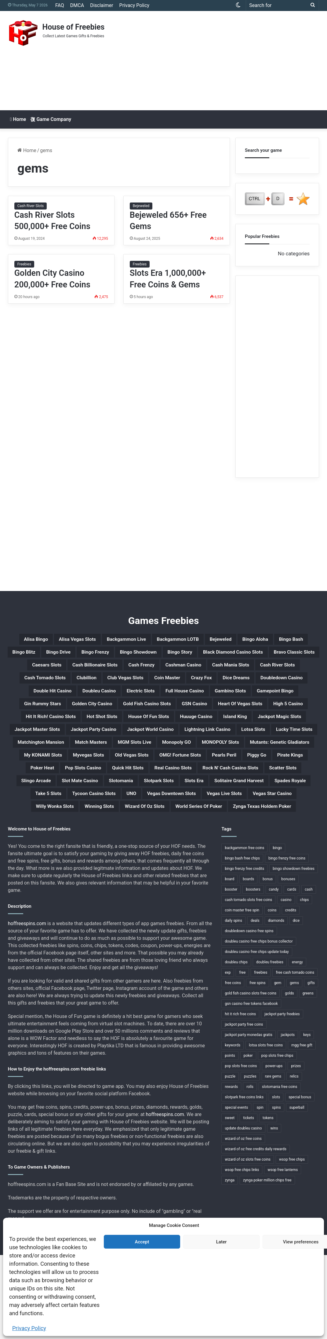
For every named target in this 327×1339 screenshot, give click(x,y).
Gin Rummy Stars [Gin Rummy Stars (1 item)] (150, 728)
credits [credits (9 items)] (290, 994)
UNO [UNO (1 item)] (284, 860)
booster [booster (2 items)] (231, 973)
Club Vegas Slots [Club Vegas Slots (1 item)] (149, 698)
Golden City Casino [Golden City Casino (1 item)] (212, 728)
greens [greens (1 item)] (308, 1077)
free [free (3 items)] (242, 1056)
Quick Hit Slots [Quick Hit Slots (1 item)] (97, 830)
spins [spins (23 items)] (276, 1191)
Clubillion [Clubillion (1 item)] (101, 698)
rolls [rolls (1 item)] (249, 1171)
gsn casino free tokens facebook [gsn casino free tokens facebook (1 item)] (251, 1087)
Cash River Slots (30, 206)
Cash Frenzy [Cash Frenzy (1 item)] (111, 684)
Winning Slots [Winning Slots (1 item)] (292, 874)
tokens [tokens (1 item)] (268, 1202)
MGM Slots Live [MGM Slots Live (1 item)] (231, 786)
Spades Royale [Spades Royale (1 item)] (132, 860)
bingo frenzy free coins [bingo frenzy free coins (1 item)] (286, 942)
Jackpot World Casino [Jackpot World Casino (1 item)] (142, 772)
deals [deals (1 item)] (255, 1004)
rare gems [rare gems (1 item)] (273, 1160)
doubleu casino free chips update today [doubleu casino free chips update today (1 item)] (257, 1036)
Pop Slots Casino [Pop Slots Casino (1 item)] (41, 830)
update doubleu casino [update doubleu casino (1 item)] (243, 1212)
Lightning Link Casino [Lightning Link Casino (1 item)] (213, 772)
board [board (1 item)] (229, 963)
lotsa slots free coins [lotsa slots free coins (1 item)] (266, 1129)
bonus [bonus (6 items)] (268, 963)
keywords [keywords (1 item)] (232, 1129)
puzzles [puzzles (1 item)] (250, 1160)
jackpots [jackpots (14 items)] (288, 1119)
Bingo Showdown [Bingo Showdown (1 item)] (274, 655)
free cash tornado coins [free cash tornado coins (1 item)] (295, 1056)
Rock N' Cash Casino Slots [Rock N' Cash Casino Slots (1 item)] (225, 830)
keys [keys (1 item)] (307, 1119)
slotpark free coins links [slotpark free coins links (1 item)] (244, 1181)
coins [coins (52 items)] (272, 994)
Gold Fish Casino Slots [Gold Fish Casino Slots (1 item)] (281, 728)
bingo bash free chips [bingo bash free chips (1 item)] (242, 942)
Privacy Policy (29, 1328)
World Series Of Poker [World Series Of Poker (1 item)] (152, 889)
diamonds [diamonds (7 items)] (276, 1004)
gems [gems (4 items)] (294, 1067)
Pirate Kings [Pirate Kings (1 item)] (243, 816)
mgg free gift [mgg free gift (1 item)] (301, 1129)
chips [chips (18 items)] (304, 984)
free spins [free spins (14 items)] (257, 1067)
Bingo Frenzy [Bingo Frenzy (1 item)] (220, 655)
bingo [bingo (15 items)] (277, 932)
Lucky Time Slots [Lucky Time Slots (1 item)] (48, 786)
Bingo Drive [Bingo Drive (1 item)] (175, 655)
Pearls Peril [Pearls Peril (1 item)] (161, 816)
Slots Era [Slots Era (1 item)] (265, 845)
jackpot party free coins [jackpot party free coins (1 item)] (244, 1108)
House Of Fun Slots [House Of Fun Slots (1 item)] (46, 757)
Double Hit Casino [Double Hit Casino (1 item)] (114, 713)
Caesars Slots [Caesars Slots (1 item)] (263, 669)
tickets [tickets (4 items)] (248, 1202)
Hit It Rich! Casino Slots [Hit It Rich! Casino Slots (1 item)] (220, 742)
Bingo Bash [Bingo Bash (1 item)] (90, 655)
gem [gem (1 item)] (278, 1067)
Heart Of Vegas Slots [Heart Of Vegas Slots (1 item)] (96, 742)
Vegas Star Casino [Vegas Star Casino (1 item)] (174, 874)
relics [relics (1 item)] (294, 1160)
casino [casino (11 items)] (286, 984)
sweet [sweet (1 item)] (229, 1202)
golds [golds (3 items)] (289, 1077)
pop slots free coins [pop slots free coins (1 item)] (241, 1150)
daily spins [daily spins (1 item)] (233, 1004)
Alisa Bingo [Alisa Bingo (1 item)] (49, 640)
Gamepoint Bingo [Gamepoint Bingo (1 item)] (90, 728)
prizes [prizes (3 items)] (296, 1150)
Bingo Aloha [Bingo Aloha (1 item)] (45, 655)
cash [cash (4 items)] (309, 973)
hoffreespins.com (27, 1007)
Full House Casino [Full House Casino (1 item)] (279, 713)
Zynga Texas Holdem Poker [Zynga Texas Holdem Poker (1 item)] (231, 889)
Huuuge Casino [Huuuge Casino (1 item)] (105, 757)
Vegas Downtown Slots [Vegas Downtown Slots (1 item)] (48, 874)
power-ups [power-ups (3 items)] (273, 1150)
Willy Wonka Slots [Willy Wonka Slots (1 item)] (236, 874)
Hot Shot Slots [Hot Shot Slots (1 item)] (284, 742)
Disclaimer (101, 5)
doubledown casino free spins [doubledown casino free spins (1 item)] (249, 1015)
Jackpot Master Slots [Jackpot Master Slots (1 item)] (278, 757)
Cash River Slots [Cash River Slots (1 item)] (280, 684)
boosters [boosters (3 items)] (253, 973)
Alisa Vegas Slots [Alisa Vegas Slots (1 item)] (100, 640)
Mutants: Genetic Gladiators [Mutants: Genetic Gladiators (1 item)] (137, 801)
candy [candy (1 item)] (274, 973)
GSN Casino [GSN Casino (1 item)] (39, 742)
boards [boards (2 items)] (248, 963)
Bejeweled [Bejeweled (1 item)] (279, 640)
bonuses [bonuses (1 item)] (288, 963)
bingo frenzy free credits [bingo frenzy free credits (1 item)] (244, 952)
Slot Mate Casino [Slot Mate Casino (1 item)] (123, 845)
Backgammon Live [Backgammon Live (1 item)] (161, 640)
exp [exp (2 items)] (228, 1056)
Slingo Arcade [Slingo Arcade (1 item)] (69, 845)
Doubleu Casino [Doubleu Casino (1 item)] (172, 713)
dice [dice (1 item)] (296, 1004)
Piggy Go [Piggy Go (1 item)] (202, 816)
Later (221, 1242)
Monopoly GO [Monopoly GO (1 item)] (283, 786)
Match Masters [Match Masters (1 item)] (176, 786)
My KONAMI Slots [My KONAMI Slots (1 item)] (211, 801)
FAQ (59, 5)
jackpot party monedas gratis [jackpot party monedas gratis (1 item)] (248, 1119)
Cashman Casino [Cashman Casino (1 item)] (163, 684)
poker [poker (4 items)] (248, 1139)
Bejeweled (141, 206)
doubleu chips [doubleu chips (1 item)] (236, 1046)
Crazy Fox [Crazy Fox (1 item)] (243, 698)
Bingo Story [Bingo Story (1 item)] (61, 669)
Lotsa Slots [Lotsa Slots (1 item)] (270, 772)
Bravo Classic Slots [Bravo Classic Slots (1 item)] (205, 669)
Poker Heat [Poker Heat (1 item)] (287, 816)
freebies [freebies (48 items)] (260, 1056)
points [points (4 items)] (230, 1139)
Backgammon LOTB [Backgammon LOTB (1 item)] (226, 640)
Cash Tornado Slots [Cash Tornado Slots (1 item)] (49, 698)
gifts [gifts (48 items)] (311, 1067)
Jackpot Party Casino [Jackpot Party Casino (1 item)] (70, 772)
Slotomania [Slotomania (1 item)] (174, 845)
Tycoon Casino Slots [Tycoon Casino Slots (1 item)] (238, 860)
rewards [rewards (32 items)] (231, 1171)
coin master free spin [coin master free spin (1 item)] (242, 994)
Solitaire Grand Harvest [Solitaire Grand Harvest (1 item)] (68, 860)
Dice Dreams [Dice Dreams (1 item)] (286, 698)
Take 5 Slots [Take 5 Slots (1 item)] (181, 860)
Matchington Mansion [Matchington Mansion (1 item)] (114, 786)
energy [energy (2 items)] (297, 1046)
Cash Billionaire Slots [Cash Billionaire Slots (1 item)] (53, 684)
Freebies (24, 264)
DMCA (77, 5)
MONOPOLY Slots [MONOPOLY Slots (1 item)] (62, 801)
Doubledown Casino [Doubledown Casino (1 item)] (50, 713)
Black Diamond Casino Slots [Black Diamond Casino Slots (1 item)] (127, 669)
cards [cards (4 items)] (291, 973)
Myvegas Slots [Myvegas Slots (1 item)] (269, 801)
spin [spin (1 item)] (259, 1191)
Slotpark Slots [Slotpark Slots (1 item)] (221, 845)
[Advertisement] (221, 60)
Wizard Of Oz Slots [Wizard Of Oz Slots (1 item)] (83, 889)
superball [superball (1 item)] (296, 1191)
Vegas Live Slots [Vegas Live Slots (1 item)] (114, 874)
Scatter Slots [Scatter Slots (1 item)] (291, 830)
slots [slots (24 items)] (276, 1181)
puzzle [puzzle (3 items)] (230, 1160)
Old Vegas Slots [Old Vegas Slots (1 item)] (46, 816)
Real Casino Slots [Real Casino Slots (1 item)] (154, 830)
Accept (142, 1242)
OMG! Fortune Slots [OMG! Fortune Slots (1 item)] (107, 816)
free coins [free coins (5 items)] (233, 1067)
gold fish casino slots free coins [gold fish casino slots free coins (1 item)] (250, 1077)
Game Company (50, 119)
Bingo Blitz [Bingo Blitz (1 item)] (132, 655)
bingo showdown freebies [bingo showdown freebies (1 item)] (293, 952)
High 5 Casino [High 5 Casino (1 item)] (156, 742)
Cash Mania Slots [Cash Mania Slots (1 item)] (222, 684)
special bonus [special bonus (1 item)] (300, 1181)
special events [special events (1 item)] (236, 1191)
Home (18, 119)
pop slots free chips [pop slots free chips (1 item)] (277, 1139)
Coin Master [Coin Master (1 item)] (201, 698)
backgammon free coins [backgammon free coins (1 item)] (244, 932)
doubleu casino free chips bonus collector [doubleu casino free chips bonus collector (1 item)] (258, 1025)
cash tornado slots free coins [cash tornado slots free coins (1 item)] (248, 984)
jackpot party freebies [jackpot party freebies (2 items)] (282, 1098)
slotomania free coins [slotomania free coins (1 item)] (279, 1171)
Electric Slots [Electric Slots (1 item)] (224, 713)
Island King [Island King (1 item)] (153, 757)
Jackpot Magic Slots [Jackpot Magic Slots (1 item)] (209, 757)
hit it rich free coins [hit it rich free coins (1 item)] (240, 1098)
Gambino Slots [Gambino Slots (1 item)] (35, 728)
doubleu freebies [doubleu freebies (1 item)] (269, 1046)
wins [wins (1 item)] (274, 1212)
